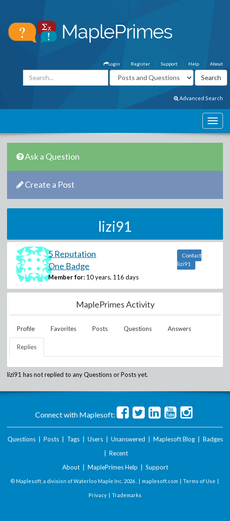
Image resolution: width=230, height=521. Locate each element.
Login (112, 63)
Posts (100, 328)
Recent (118, 453)
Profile (26, 328)
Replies (27, 347)
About (216, 63)
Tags (73, 439)
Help (193, 63)
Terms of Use (199, 481)
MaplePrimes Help (113, 467)
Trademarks (126, 495)
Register (140, 63)
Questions (138, 328)
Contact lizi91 (189, 259)
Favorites (63, 328)
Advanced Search (198, 98)
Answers (179, 328)
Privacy (98, 495)
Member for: (66, 277)
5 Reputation (72, 254)
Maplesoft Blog (174, 439)
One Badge (68, 266)
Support (169, 63)
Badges (213, 439)
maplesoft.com (160, 481)
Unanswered (128, 439)
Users (95, 439)
